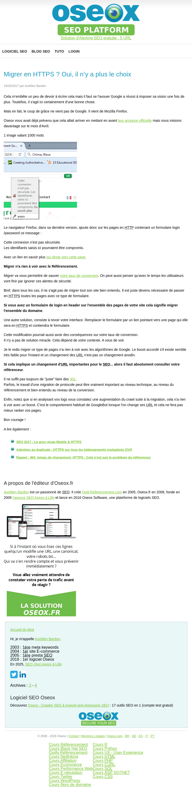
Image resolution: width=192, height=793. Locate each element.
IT (147, 736)
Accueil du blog (22, 630)
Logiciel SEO (14, 51)
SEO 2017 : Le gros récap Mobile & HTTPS (49, 442)
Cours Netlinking (63, 756)
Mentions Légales (93, 736)
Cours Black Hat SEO (68, 748)
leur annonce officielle (135, 121)
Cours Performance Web (71, 768)
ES (141, 736)
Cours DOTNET (111, 772)
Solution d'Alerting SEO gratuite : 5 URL (95, 38)
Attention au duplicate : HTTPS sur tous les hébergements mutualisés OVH (74, 449)
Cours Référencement (68, 744)
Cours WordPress (64, 780)
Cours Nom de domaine (70, 784)
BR (127, 736)
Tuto (59, 51)
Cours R (100, 744)
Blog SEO (41, 51)
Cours (104, 756)
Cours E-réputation (65, 772)
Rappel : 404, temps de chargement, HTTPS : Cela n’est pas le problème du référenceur (83, 457)
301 (73, 379)
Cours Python (105, 748)
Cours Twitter (60, 776)
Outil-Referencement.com (102, 492)
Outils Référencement (68, 752)
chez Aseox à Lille (43, 664)
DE (134, 736)
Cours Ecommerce (65, 764)
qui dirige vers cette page (65, 257)
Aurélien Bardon (16, 492)
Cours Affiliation (62, 760)
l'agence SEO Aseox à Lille (33, 498)
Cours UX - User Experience (118, 752)
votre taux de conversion (79, 276)
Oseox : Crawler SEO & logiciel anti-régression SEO (68, 705)
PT (152, 736)
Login (74, 51)
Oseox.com (114, 736)
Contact (73, 736)
